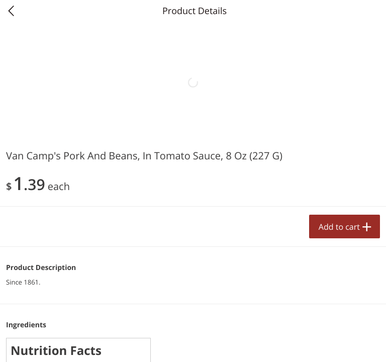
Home (38, 344)
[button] (99, 228)
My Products (193, 344)
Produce (29, 127)
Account (347, 344)
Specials (116, 344)
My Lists (270, 344)
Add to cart (150, 326)
